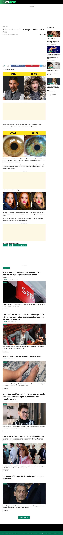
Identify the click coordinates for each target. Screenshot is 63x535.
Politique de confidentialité (45, 533)
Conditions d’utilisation (35, 533)
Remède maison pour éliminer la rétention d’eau (22, 357)
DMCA (59, 533)
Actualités (50, 51)
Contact (28, 533)
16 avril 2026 (50, 60)
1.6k (17, 401)
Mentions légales (54, 533)
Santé (13, 34)
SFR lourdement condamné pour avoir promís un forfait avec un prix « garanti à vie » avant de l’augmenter (22, 275)
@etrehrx (5, 279)
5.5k (54, 60)
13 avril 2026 (10, 279)
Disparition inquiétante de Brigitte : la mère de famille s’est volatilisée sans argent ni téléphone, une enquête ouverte (24, 396)
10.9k (54, 44)
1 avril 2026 (10, 321)
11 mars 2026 (10, 401)
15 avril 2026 (50, 44)
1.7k (17, 480)
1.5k (17, 279)
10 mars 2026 (10, 480)
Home (4, 26)
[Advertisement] (31, 15)
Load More (54, 94)
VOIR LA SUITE (22, 245)
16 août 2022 (5, 34)
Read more (6, 309)
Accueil (25, 533)
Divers (7, 26)
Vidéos (16, 34)
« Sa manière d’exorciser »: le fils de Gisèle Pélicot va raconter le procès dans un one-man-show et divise (23, 437)
